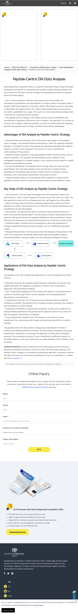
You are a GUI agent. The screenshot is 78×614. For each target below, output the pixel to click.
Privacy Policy (38, 605)
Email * (6, 416)
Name (5, 394)
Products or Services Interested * (16, 428)
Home (6, 67)
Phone (5, 405)
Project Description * (11, 439)
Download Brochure (17, 532)
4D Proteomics (55, 14)
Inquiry (63, 3)
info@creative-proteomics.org (34, 387)
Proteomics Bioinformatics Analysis (43, 67)
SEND (39, 449)
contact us (17, 358)
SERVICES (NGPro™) (19, 67)
